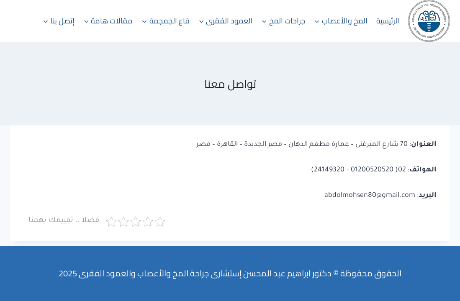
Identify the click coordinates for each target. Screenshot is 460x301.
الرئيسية (387, 21)
